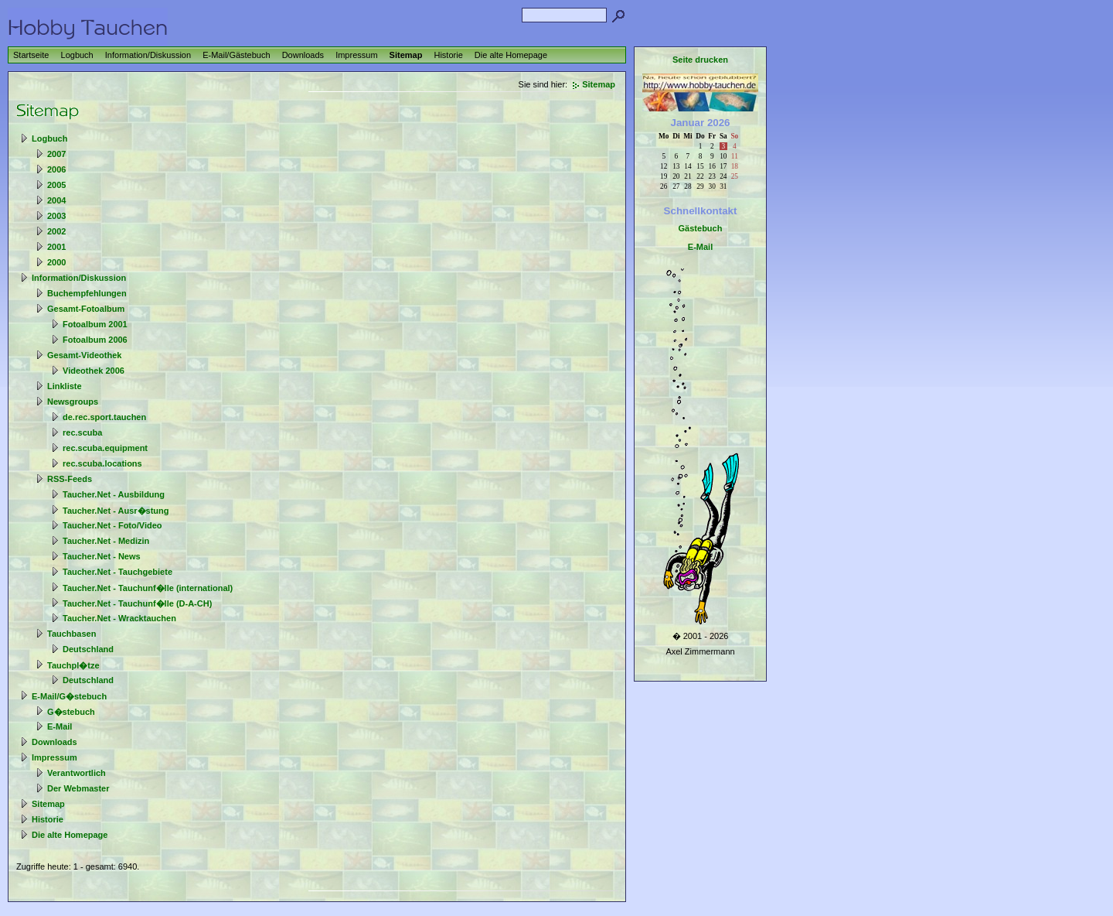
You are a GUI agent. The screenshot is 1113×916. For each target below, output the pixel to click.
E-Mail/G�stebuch (69, 696)
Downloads (303, 55)
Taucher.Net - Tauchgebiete (117, 571)
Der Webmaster (78, 788)
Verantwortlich (76, 773)
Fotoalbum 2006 (95, 339)
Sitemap (406, 55)
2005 (56, 185)
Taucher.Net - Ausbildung (114, 494)
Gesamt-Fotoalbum (85, 308)
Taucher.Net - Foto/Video (112, 525)
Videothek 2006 (93, 370)
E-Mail (59, 726)
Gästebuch (701, 228)
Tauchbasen (71, 633)
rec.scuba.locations (102, 463)
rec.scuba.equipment (105, 448)
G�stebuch (71, 711)
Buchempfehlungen (87, 293)
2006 (56, 169)
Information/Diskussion (148, 55)
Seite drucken (700, 59)
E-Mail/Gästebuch (236, 55)
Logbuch (77, 55)
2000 (56, 262)
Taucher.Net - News (102, 556)
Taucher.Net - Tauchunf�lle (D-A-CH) (137, 603)
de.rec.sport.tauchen (104, 417)
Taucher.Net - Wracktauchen (119, 618)
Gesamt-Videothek (84, 355)
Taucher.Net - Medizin (106, 540)
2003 (56, 215)
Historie (448, 55)
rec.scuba (82, 432)
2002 (56, 231)
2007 (56, 154)
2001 (56, 246)
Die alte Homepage (511, 55)
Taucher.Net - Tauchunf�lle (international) (148, 588)
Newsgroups (72, 401)
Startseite (31, 55)
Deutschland (88, 649)
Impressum (356, 55)
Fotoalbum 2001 (95, 324)
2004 (56, 200)
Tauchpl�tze (73, 665)
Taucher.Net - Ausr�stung (116, 510)
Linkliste (64, 386)
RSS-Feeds (69, 479)
